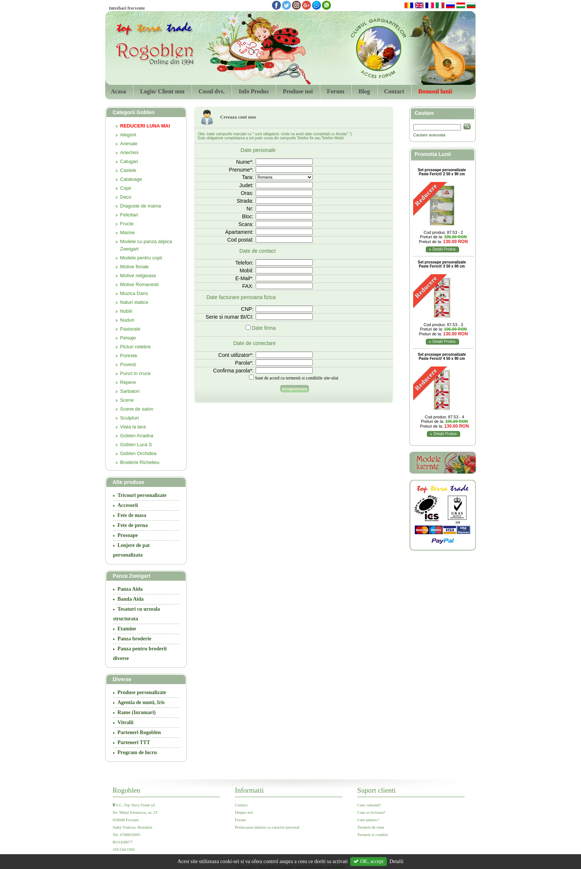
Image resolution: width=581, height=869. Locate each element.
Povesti (128, 364)
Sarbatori (130, 391)
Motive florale (134, 266)
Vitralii (125, 722)
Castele (128, 170)
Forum (335, 91)
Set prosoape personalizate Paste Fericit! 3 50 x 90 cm (442, 264)
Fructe (127, 223)
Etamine (126, 628)
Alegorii (128, 134)
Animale (128, 143)
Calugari (129, 161)
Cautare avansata (429, 135)
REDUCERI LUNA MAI (145, 126)
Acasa (118, 91)
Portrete (128, 355)
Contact (394, 91)
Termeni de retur (370, 827)
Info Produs (254, 91)
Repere (128, 382)
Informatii (249, 790)
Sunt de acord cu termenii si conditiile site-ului (296, 378)
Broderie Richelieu (139, 462)
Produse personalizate (141, 692)
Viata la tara (133, 426)
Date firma (264, 328)
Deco (125, 197)
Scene (127, 400)
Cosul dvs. (212, 91)
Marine (127, 232)
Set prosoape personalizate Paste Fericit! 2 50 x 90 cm (442, 172)
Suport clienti (376, 790)
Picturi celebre (135, 346)
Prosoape (127, 535)
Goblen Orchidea (138, 453)
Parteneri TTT (133, 742)
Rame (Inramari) (136, 712)
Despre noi (244, 812)
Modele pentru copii (141, 258)
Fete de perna (132, 525)
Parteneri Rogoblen (139, 732)
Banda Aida (130, 599)
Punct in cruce (135, 373)
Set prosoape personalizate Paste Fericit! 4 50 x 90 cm (442, 356)
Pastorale (130, 329)
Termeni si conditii (372, 834)
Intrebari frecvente (127, 8)
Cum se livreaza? (371, 812)
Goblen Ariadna (136, 435)
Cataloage (131, 179)
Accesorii (127, 505)
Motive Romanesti (139, 284)
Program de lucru (137, 752)
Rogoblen (126, 790)
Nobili (126, 311)
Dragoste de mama (140, 206)
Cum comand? (369, 805)
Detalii (396, 861)
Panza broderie (134, 638)
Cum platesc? (368, 819)
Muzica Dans (134, 293)
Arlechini (129, 152)
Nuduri (127, 320)
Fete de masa (131, 515)
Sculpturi (129, 418)
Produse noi (298, 91)
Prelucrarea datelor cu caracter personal (267, 827)
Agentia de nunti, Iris (141, 702)
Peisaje (128, 338)
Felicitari (129, 215)
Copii (125, 188)
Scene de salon (136, 409)
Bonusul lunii (435, 91)
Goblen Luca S (136, 444)
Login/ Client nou (162, 91)
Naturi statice (134, 302)
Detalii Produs (443, 249)
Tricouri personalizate (141, 495)
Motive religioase (138, 275)
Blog (364, 91)
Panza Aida (130, 589)
